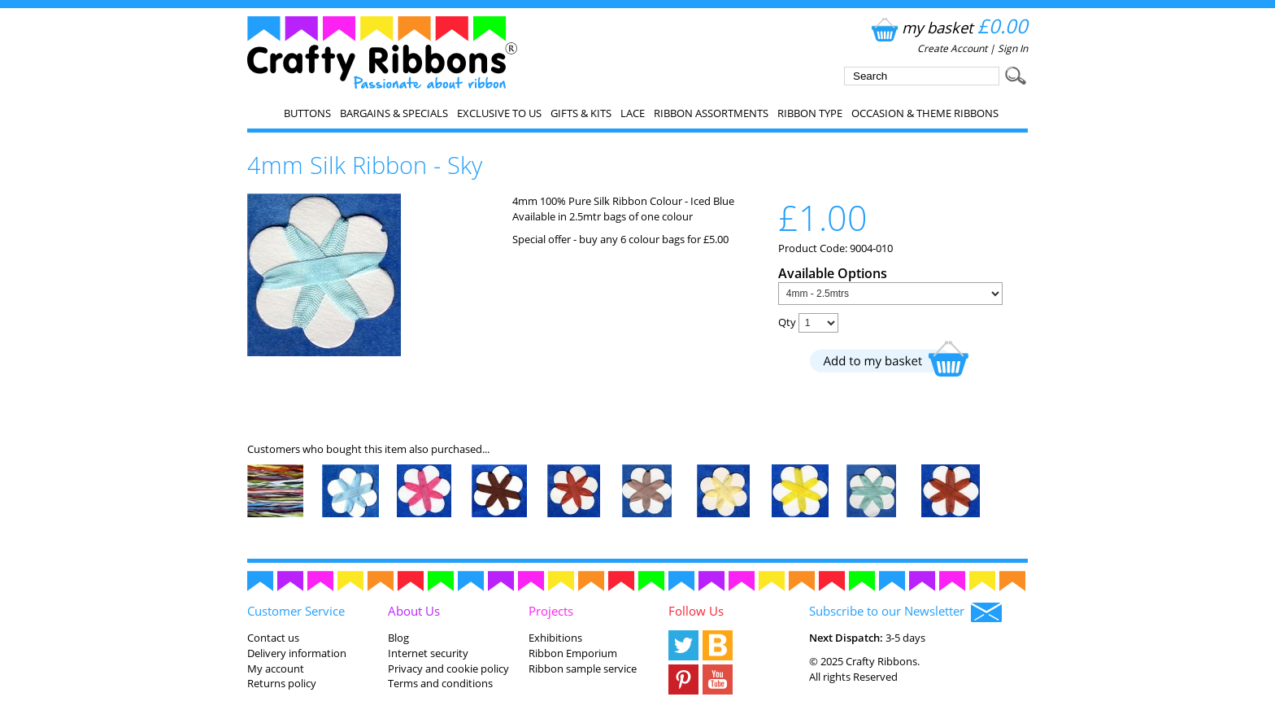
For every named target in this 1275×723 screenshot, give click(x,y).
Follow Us (696, 611)
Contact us (273, 637)
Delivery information (296, 653)
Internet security (428, 653)
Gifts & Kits (580, 113)
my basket (948, 27)
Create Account (952, 48)
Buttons (307, 113)
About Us (414, 611)
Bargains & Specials (394, 113)
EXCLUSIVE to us (499, 113)
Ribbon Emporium (573, 653)
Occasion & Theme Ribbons (925, 113)
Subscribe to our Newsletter (905, 612)
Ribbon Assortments (711, 113)
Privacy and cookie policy (448, 668)
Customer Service (296, 611)
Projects (551, 611)
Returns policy (281, 683)
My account (275, 668)
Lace (632, 113)
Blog (398, 637)
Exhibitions (555, 637)
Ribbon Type (809, 113)
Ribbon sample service (583, 668)
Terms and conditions (440, 683)
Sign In (1013, 48)
